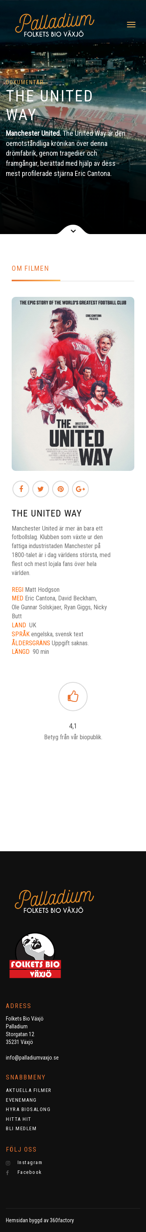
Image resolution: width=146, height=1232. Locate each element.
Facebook (24, 1172)
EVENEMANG (21, 1100)
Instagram (24, 1162)
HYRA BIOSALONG (28, 1109)
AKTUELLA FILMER (29, 1090)
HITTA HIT (19, 1119)
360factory (62, 1220)
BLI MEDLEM (21, 1128)
